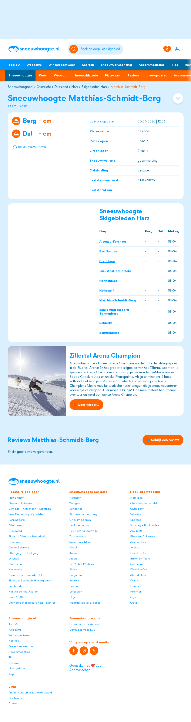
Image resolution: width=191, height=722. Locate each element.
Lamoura (135, 586)
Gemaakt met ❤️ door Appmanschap (86, 667)
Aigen (73, 558)
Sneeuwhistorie (86, 75)
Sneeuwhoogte (20, 75)
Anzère (134, 547)
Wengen (74, 503)
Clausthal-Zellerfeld (115, 271)
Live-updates (157, 75)
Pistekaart (113, 75)
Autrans (74, 553)
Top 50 (14, 65)
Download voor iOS (82, 629)
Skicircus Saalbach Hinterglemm (30, 580)
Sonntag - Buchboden (144, 525)
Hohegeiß (107, 290)
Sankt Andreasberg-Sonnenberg (114, 312)
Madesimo (15, 564)
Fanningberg (17, 520)
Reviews (133, 75)
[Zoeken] (100, 49)
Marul (73, 547)
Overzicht (44, 87)
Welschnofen (138, 569)
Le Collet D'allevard (83, 564)
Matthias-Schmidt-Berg (128, 87)
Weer (43, 75)
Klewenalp (15, 569)
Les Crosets (137, 553)
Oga (133, 597)
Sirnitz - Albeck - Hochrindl (27, 536)
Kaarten (88, 65)
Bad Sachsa (108, 251)
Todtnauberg (77, 536)
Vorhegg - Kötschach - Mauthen (30, 509)
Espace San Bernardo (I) (25, 575)
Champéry (137, 509)
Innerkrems (16, 542)
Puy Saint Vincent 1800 (84, 531)
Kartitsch (75, 497)
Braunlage (107, 261)
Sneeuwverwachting (116, 65)
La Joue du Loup (80, 525)
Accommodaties (151, 65)
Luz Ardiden (16, 586)
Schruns (74, 580)
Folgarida (75, 575)
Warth (134, 580)
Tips (174, 65)
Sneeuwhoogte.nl (20, 87)
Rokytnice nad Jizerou (23, 591)
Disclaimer (15, 698)
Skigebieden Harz (94, 87)
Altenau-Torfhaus (113, 241)
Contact (14, 703)
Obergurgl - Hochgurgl (24, 553)
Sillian (73, 569)
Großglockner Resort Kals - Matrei (32, 602)
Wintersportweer (61, 65)
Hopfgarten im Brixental (85, 602)
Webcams (34, 65)
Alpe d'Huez (138, 575)
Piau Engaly (16, 497)
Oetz (133, 602)
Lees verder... (86, 405)
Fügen (73, 597)
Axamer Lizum (139, 542)
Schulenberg (109, 333)
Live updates (17, 668)
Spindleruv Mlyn (80, 542)
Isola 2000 (16, 597)
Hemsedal (136, 497)
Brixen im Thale (140, 558)
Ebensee (135, 520)
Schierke (106, 323)
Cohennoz (136, 564)
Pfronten (136, 591)
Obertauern (16, 525)
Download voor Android (84, 624)
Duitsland (61, 87)
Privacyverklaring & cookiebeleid (30, 692)
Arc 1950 (136, 531)
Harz (74, 87)
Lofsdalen (75, 591)
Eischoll (74, 586)
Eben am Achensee (142, 536)
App (11, 674)
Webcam (60, 75)
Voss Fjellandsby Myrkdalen (26, 514)
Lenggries (75, 509)
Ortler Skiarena (19, 547)
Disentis (14, 558)
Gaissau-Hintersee (21, 503)
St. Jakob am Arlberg (83, 514)
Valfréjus (135, 514)
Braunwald (15, 531)
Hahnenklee (108, 281)
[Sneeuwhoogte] (36, 49)
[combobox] (100, 49)
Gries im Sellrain (80, 520)
